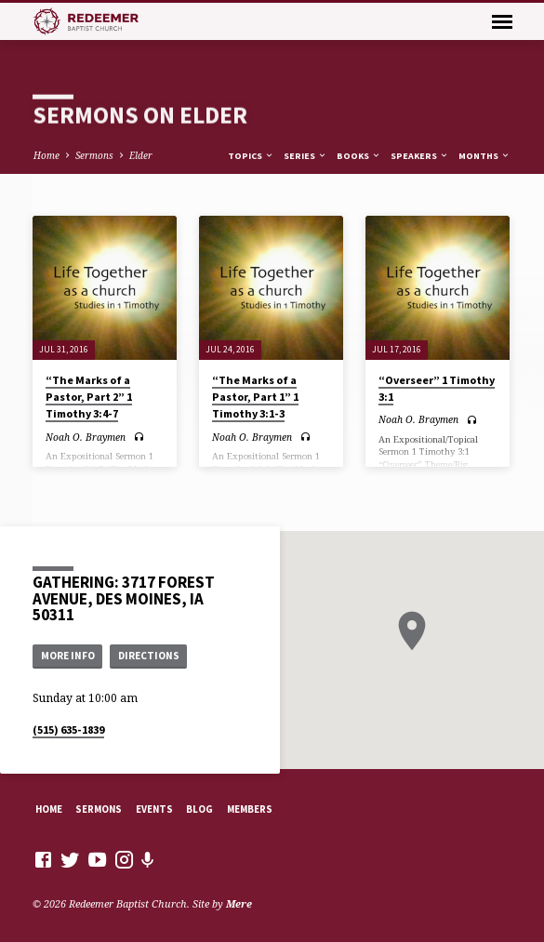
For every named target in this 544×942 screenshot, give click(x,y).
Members (249, 809)
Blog (199, 809)
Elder (141, 155)
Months (484, 156)
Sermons (94, 155)
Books (359, 156)
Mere (239, 903)
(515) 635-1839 (68, 729)
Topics (251, 156)
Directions (148, 655)
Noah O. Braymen (86, 437)
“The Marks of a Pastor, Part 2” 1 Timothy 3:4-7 (89, 396)
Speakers (420, 156)
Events (154, 809)
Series (305, 156)
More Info (68, 655)
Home (46, 155)
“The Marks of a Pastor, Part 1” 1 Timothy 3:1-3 (255, 396)
